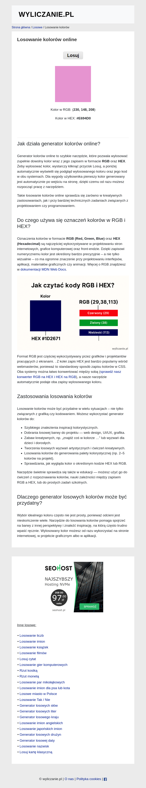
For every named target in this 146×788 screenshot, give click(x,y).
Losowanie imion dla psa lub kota (45, 688)
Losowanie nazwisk (34, 746)
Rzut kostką (28, 670)
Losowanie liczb (32, 635)
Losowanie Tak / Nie (35, 700)
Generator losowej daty (37, 740)
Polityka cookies (88, 779)
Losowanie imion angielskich (41, 723)
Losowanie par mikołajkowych (42, 682)
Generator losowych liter (38, 711)
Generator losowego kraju (39, 717)
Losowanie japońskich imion (41, 729)
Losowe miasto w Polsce (38, 694)
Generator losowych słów (39, 705)
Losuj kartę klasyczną (36, 752)
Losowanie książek (34, 647)
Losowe (37, 27)
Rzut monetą (29, 676)
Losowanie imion (32, 641)
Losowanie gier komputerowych (43, 665)
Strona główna (21, 27)
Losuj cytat (28, 659)
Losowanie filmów (33, 653)
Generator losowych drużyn (40, 734)
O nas (69, 779)
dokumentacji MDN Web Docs (43, 269)
